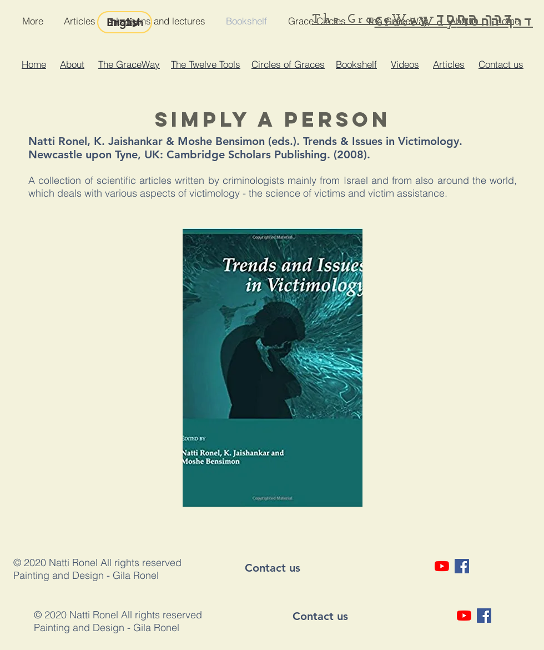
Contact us (500, 64)
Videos (405, 64)
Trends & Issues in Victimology (381, 141)
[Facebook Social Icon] (462, 566)
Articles (449, 64)
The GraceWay (129, 64)
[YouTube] (442, 566)
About (72, 64)
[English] (124, 22)
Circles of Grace (285, 64)
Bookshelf (356, 64)
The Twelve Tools (205, 64)
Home (34, 64)
